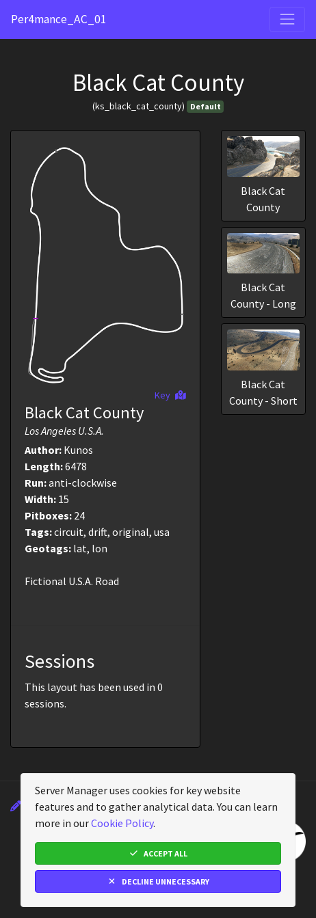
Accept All (158, 853)
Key (170, 395)
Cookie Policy (122, 823)
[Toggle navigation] (287, 19)
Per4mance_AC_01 (59, 19)
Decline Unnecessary (158, 881)
